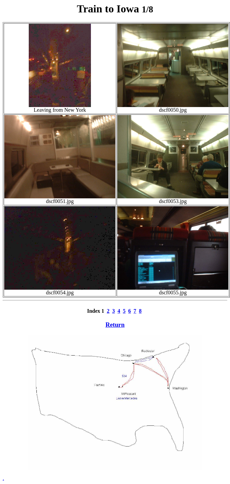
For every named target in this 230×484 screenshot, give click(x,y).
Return (114, 324)
